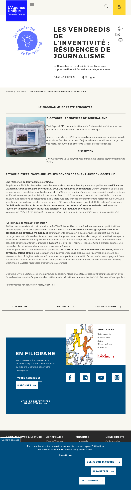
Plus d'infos (65, 460)
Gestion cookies (10, 444)
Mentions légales (113, 441)
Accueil (9, 91)
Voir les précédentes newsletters (35, 402)
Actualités (21, 91)
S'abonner (24, 385)
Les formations (106, 306)
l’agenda (63, 306)
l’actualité (20, 306)
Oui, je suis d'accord (101, 467)
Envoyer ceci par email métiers (121, 34)
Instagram (117, 377)
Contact (13, 441)
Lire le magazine (104, 356)
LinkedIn (85, 377)
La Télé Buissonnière (63, 226)
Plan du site (110, 445)
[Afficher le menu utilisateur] (119, 7)
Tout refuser (90, 485)
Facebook (70, 377)
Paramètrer (101, 476)
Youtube (101, 377)
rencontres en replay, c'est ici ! (38, 284)
